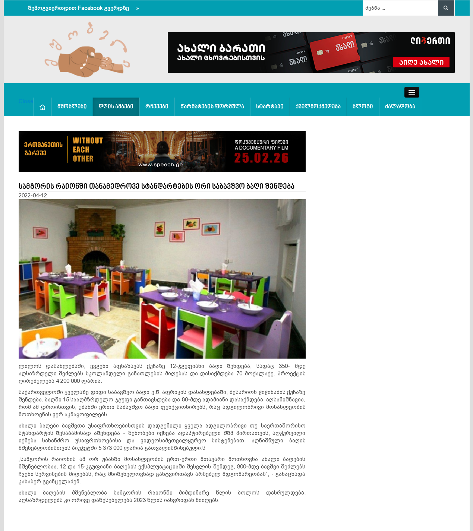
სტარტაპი (270, 107)
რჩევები (156, 107)
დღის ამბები (116, 107)
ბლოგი (363, 107)
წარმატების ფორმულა (212, 107)
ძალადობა (400, 107)
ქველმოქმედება (318, 107)
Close (26, 101)
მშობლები (72, 107)
